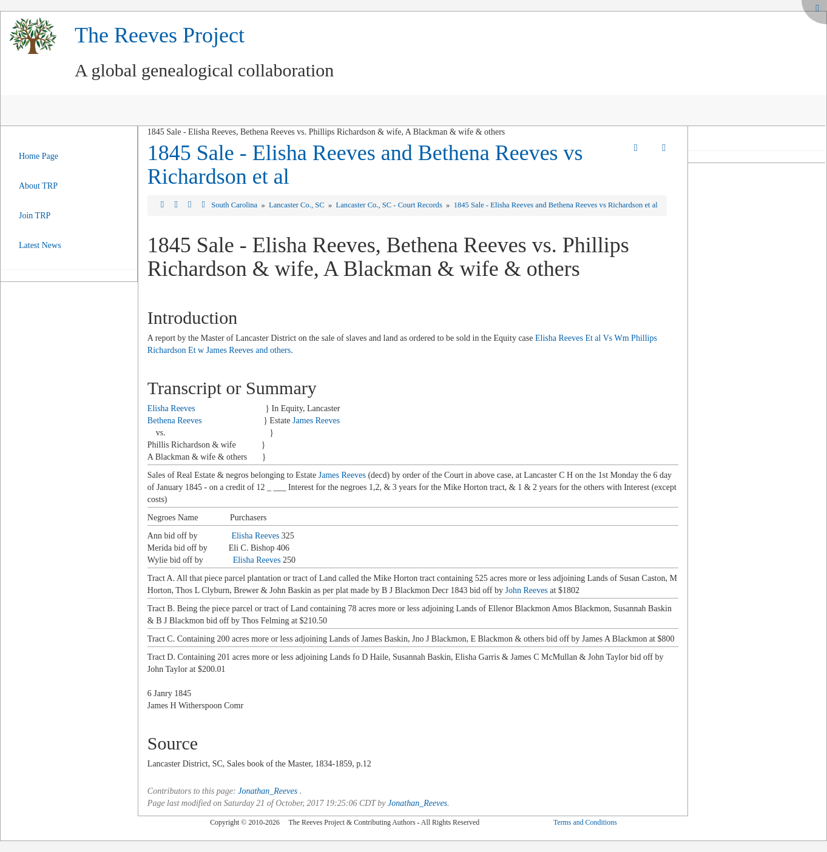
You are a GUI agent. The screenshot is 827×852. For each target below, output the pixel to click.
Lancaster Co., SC (297, 205)
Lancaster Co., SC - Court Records (390, 205)
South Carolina (235, 205)
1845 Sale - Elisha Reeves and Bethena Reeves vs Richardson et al (365, 165)
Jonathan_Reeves (267, 791)
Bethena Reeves (174, 420)
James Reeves (316, 420)
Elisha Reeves (171, 408)
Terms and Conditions (585, 822)
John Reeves (526, 590)
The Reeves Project (160, 35)
